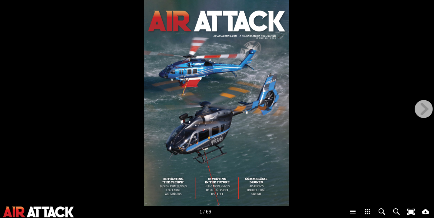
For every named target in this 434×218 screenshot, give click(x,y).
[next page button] (423, 109)
